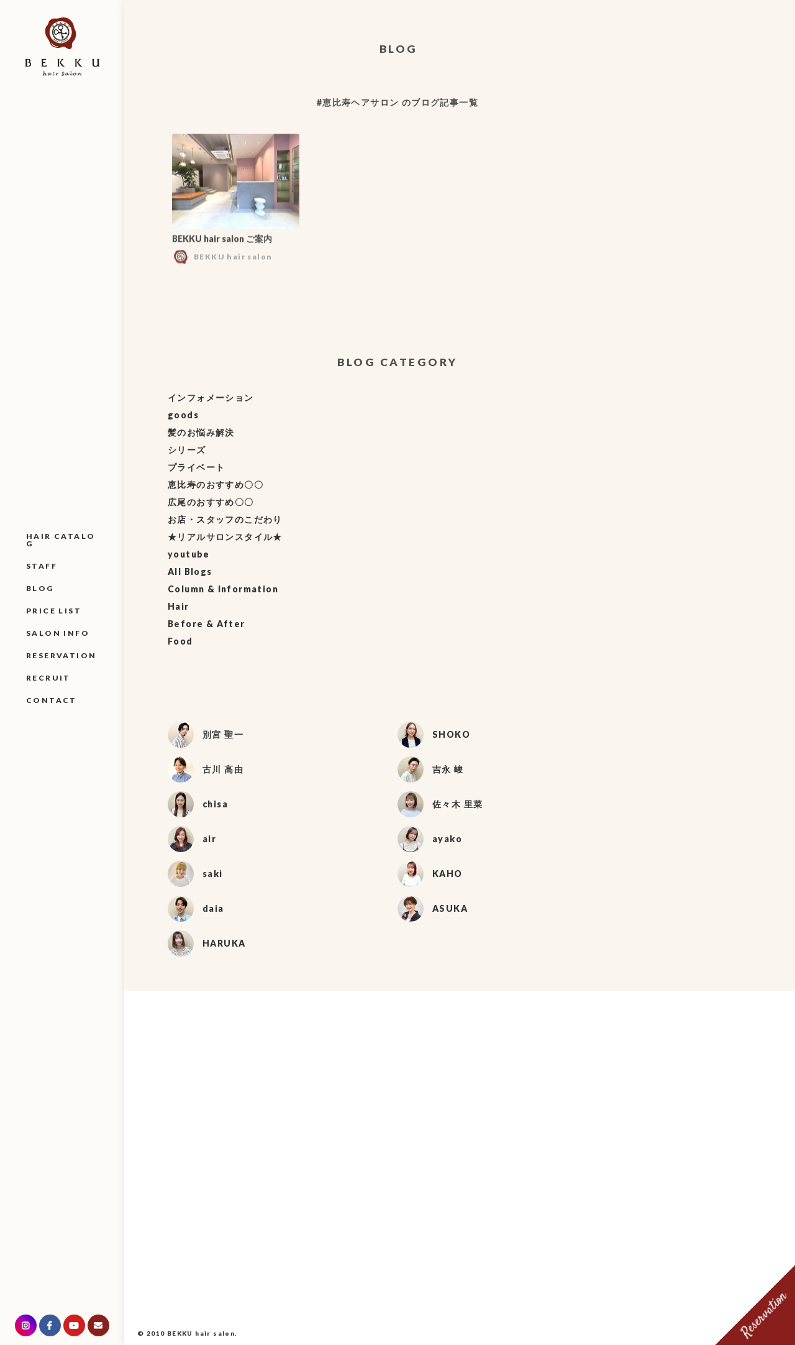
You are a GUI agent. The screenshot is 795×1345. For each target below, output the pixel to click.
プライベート (196, 467)
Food (180, 641)
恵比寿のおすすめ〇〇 (215, 484)
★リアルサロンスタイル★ (225, 536)
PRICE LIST (53, 610)
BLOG (40, 588)
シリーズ (187, 449)
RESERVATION (61, 655)
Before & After (206, 623)
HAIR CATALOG (60, 539)
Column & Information (223, 589)
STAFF (41, 566)
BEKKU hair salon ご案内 (222, 242)
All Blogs (190, 571)
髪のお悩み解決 (201, 432)
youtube (189, 554)
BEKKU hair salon (201, 1333)
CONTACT (51, 700)
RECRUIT (48, 677)
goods (183, 415)
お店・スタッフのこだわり (225, 519)
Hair (178, 606)
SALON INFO (57, 633)
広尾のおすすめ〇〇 (211, 502)
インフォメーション (211, 397)
